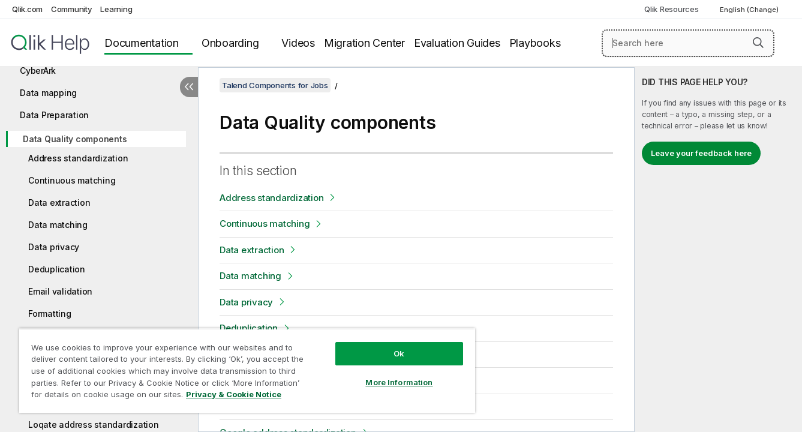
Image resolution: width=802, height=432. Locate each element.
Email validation (60, 291)
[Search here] (688, 43)
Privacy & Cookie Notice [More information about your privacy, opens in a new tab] (233, 394)
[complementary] (718, 249)
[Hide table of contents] (189, 87)
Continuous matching (71, 180)
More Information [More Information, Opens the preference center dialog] (398, 382)
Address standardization (78, 158)
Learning (116, 9)
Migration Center (364, 43)
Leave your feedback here (701, 153)
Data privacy (53, 247)
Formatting (49, 313)
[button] (758, 43)
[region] (247, 370)
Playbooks (535, 43)
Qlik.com (27, 9)
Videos (298, 43)
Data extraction (59, 202)
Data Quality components (75, 139)
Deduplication (56, 269)
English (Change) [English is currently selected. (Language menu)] (750, 9)
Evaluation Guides (457, 43)
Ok (399, 353)
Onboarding (230, 43)
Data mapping (48, 93)
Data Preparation (54, 115)
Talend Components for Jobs (275, 85)
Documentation (141, 43)
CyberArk (38, 70)
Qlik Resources (671, 9)
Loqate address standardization (93, 424)
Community (71, 9)
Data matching (58, 225)
